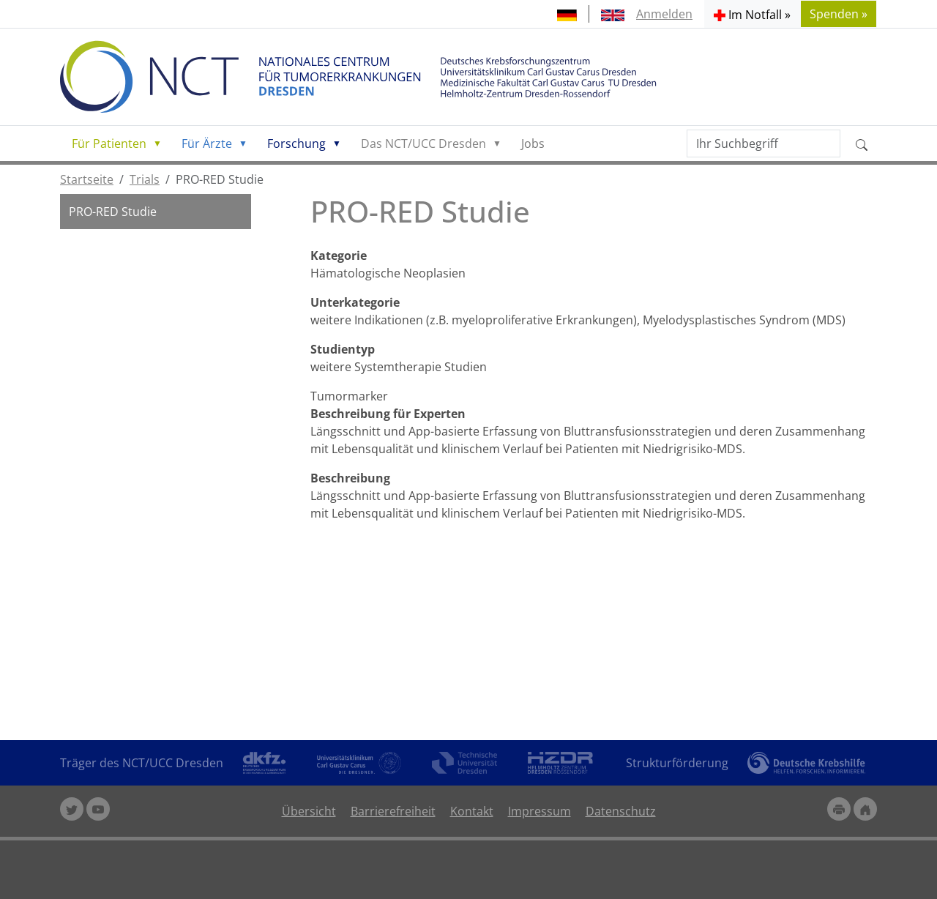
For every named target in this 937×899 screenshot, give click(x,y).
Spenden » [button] (838, 14)
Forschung (296, 143)
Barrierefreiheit (393, 811)
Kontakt (471, 811)
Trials (145, 179)
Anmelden (664, 14)
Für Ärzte (207, 143)
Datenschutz (621, 811)
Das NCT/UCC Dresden (423, 143)
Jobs (533, 143)
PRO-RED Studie (113, 212)
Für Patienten (109, 143)
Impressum (539, 811)
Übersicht (309, 811)
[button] (752, 14)
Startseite (86, 179)
